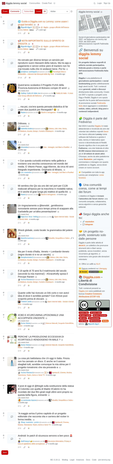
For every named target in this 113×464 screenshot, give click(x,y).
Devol (106, 132)
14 (20, 78)
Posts (5, 11)
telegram (89, 224)
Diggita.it (98, 126)
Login (99, 3)
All (45, 11)
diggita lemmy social (14, 3)
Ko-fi (98, 264)
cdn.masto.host (23, 91)
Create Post (47, 3)
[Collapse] (101, 12)
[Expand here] (12, 88)
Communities (34, 3)
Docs (88, 460)
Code (94, 460)
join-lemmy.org (104, 460)
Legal (72, 460)
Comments (14, 11)
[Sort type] (59, 11)
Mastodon (88, 159)
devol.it (82, 245)
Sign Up (107, 3)
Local (38, 11)
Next (5, 452)
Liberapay (103, 269)
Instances (80, 460)
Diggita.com (91, 277)
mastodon (89, 222)
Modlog (105, 321)
